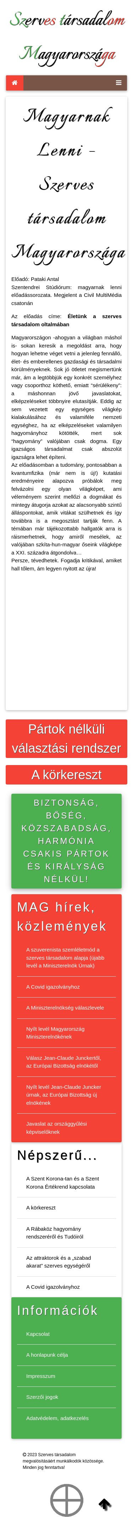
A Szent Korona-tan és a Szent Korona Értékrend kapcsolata (62, 1183)
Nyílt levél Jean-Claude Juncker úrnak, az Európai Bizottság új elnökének (63, 1095)
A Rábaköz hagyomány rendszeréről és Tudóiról (54, 1233)
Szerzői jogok (42, 1397)
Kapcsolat (38, 1334)
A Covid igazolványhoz (53, 987)
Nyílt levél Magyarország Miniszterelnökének (55, 1033)
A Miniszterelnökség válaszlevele (65, 1008)
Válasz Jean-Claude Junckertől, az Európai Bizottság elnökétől (63, 1062)
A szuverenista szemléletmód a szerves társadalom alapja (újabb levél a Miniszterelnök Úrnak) (65, 958)
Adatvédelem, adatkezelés (57, 1418)
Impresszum (40, 1376)
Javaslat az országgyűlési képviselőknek (56, 1128)
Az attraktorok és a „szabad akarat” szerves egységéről (58, 1262)
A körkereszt (66, 775)
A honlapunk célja (47, 1355)
